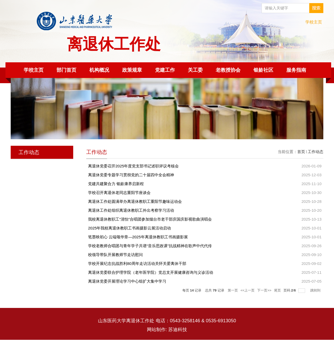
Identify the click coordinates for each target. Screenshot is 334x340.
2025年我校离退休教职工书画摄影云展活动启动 (129, 228)
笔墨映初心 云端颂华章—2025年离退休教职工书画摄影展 (138, 237)
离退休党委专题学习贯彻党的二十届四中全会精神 (131, 175)
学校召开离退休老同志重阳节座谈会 (119, 192)
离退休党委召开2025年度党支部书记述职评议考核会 (133, 166)
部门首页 (66, 70)
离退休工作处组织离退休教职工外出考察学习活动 (131, 210)
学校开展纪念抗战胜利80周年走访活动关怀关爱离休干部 (137, 263)
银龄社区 (263, 70)
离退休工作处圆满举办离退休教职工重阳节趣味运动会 (135, 201)
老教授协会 (228, 70)
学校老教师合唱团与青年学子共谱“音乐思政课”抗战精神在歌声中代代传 (150, 246)
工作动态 (315, 151)
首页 (301, 151)
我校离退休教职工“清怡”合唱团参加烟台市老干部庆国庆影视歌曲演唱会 (150, 219)
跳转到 (315, 290)
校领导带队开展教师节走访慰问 (115, 254)
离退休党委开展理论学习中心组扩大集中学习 (127, 281)
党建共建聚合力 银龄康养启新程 (116, 183)
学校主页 (313, 22)
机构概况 (99, 70)
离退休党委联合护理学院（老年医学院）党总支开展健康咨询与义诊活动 (150, 272)
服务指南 (296, 70)
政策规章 (132, 70)
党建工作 (165, 70)
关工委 (195, 70)
